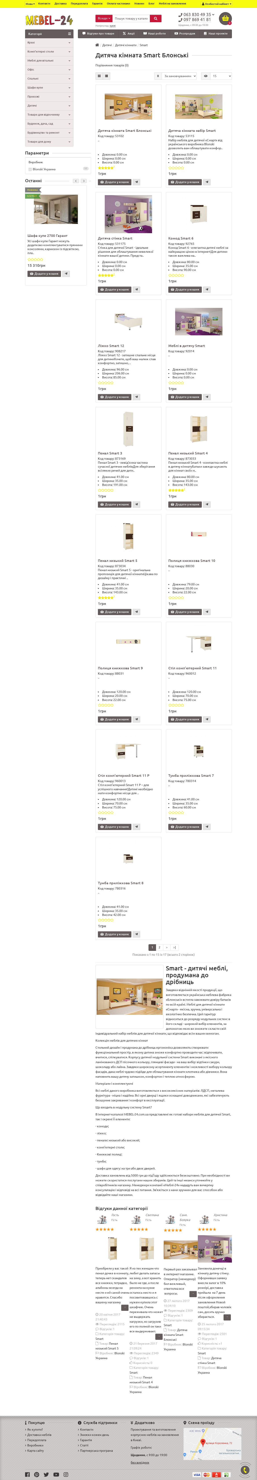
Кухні (49, 42)
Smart (99, 1339)
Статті (83, 1445)
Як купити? (34, 1429)
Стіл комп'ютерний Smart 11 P (123, 776)
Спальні (49, 78)
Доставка (60, 3)
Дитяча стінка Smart (115, 238)
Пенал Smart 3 (110, 453)
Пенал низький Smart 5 (117, 561)
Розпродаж (184, 33)
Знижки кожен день (93, 1434)
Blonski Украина (58, 169)
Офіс (49, 69)
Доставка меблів (38, 1434)
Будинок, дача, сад (49, 123)
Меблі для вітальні (49, 60)
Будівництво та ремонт (49, 132)
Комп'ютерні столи (49, 51)
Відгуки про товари (98, 33)
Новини (139, 3)
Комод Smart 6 (180, 238)
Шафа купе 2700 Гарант (48, 236)
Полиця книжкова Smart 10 (191, 561)
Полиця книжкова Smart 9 (120, 668)
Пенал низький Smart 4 (188, 453)
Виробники (34, 1445)
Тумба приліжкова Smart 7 (191, 776)
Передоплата (79, 3)
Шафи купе (49, 87)
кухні (113, 25)
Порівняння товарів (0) (112, 65)
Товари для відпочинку (49, 114)
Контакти (44, 3)
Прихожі (49, 96)
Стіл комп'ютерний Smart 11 (192, 668)
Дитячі (49, 105)
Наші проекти (216, 33)
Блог (151, 3)
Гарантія (97, 3)
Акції (129, 33)
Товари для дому (49, 141)
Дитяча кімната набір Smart (192, 131)
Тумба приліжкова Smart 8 (120, 883)
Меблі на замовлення (172, 3)
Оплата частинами (118, 3)
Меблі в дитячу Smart (186, 346)
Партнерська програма (95, 1450)
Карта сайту (34, 1450)
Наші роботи (154, 33)
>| (174, 948)
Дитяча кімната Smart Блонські (124, 131)
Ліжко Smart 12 (111, 346)
